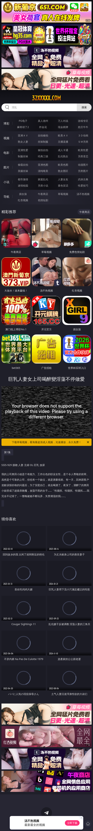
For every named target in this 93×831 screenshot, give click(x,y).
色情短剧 (43, 200)
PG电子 (23, 121)
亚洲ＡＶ (23, 135)
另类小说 (43, 185)
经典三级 (43, 156)
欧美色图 (63, 164)
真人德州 (43, 121)
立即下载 (72, 823)
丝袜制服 (43, 141)
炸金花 (43, 127)
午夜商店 (43, 194)
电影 (6, 153)
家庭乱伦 (43, 179)
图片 (6, 167)
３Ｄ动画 (83, 135)
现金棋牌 (63, 127)
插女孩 (23, 194)
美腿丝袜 (23, 171)
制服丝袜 (23, 156)
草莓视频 (63, 194)
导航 (6, 197)
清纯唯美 (43, 171)
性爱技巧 (83, 185)
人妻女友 (63, 179)
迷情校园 (23, 185)
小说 (6, 182)
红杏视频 (23, 200)
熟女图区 (63, 171)
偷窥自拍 (23, 164)
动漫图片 (83, 164)
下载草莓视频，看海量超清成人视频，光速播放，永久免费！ (51, 442)
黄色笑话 (63, 185)
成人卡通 (63, 150)
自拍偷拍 (43, 135)
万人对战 (63, 121)
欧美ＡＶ (63, 135)
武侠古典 (83, 179)
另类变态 (83, 156)
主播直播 (63, 141)
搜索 (84, 107)
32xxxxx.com (46, 98)
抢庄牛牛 (83, 127)
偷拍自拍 (43, 150)
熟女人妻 (23, 141)
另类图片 (83, 171)
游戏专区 (83, 121)
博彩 (6, 123)
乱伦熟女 (63, 156)
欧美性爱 (83, 150)
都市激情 (23, 179)
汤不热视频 (83, 194)
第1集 (7, 452)
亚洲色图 (43, 164)
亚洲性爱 (23, 150)
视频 (6, 138)
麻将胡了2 (23, 127)
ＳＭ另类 (83, 141)
